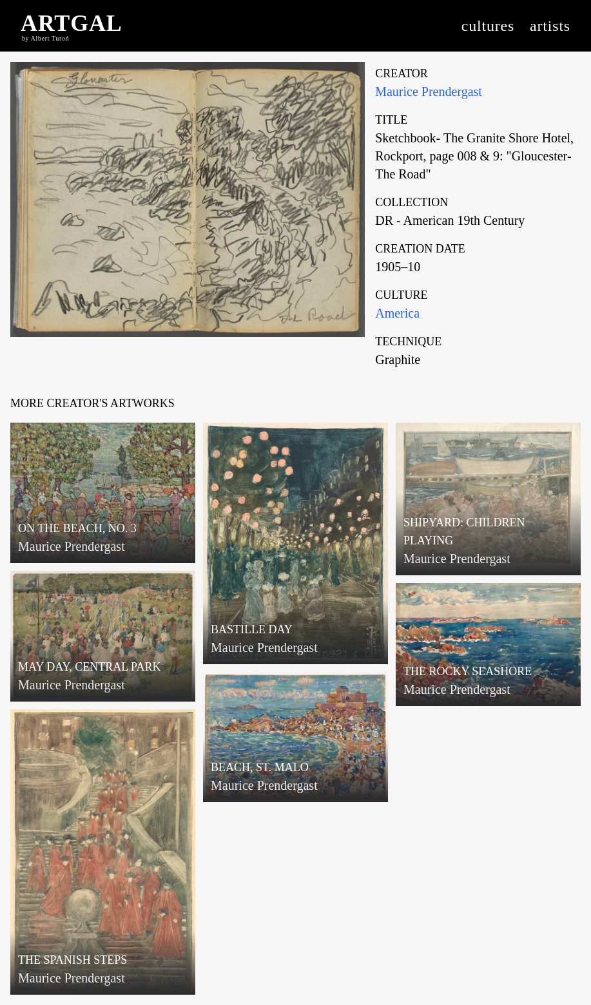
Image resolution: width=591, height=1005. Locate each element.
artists (550, 25)
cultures (487, 25)
